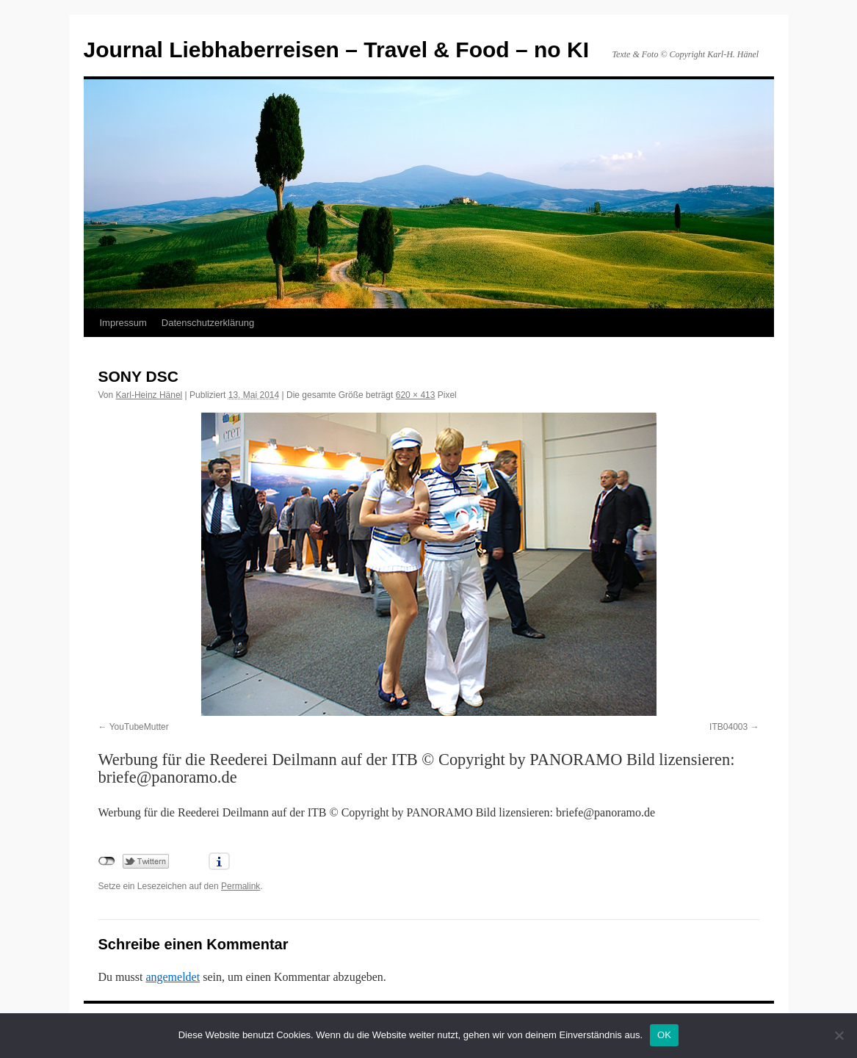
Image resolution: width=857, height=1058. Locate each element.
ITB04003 (728, 727)
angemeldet (172, 977)
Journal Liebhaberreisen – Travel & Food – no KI (337, 49)
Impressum (123, 322)
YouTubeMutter (139, 727)
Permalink (240, 886)
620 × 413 (415, 395)
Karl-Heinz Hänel (149, 395)
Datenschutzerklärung (208, 322)
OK (664, 1034)
